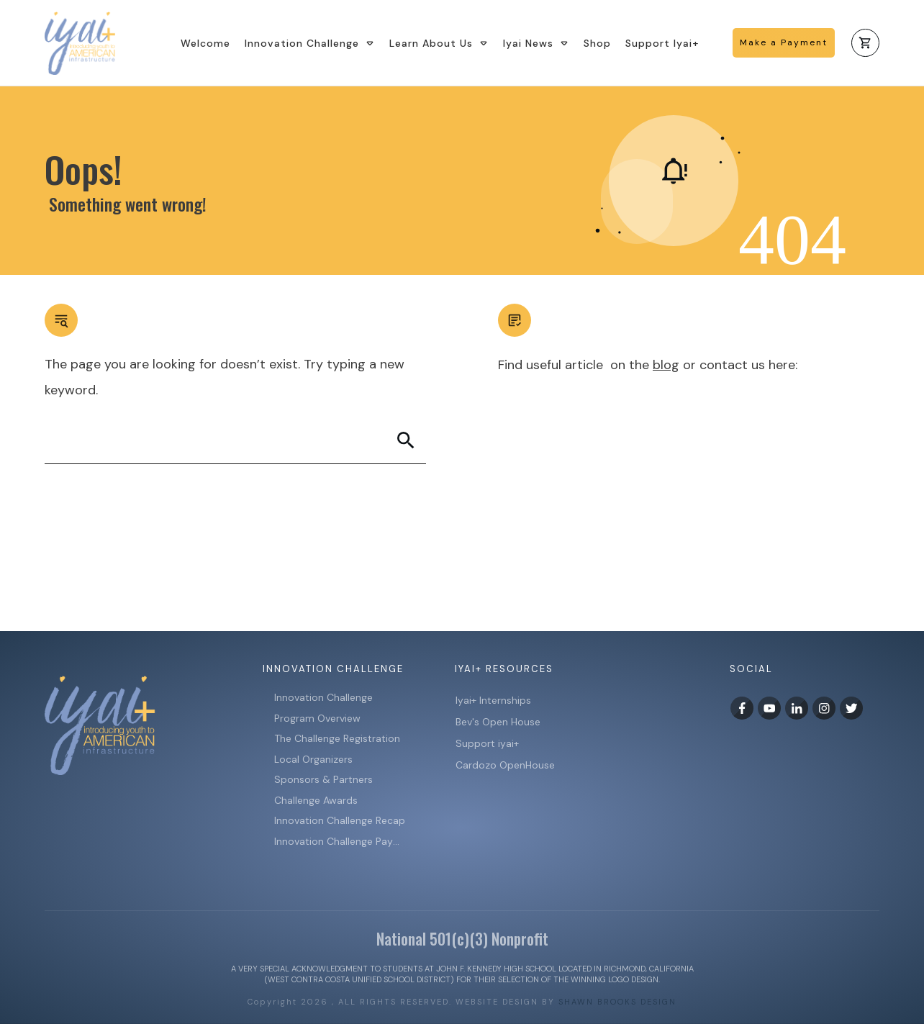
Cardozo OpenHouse (505, 764)
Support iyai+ (487, 743)
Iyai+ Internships (495, 700)
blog (666, 364)
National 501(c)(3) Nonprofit (462, 938)
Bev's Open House (498, 721)
